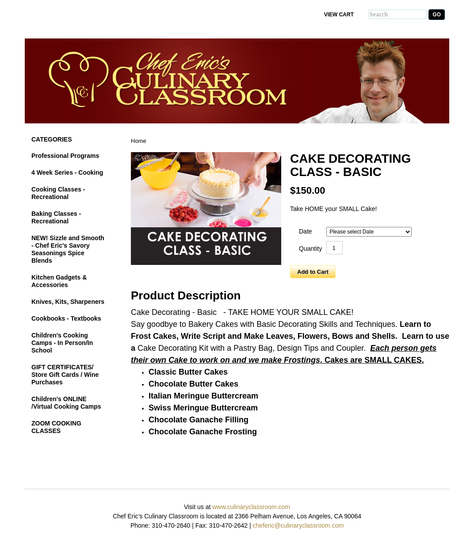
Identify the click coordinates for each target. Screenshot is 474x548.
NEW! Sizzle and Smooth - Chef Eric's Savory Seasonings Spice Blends (67, 249)
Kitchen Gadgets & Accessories (59, 281)
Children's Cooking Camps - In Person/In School (62, 343)
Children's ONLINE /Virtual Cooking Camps (66, 402)
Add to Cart (313, 271)
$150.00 (307, 190)
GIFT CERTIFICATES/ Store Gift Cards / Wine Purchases (65, 375)
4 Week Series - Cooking (67, 172)
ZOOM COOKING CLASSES (56, 427)
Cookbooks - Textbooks (66, 318)
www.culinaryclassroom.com (251, 506)
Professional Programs (65, 155)
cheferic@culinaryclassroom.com (298, 525)
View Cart (339, 14)
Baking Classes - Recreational (56, 217)
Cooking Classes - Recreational (58, 193)
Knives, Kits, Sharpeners (67, 301)
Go (436, 14)
